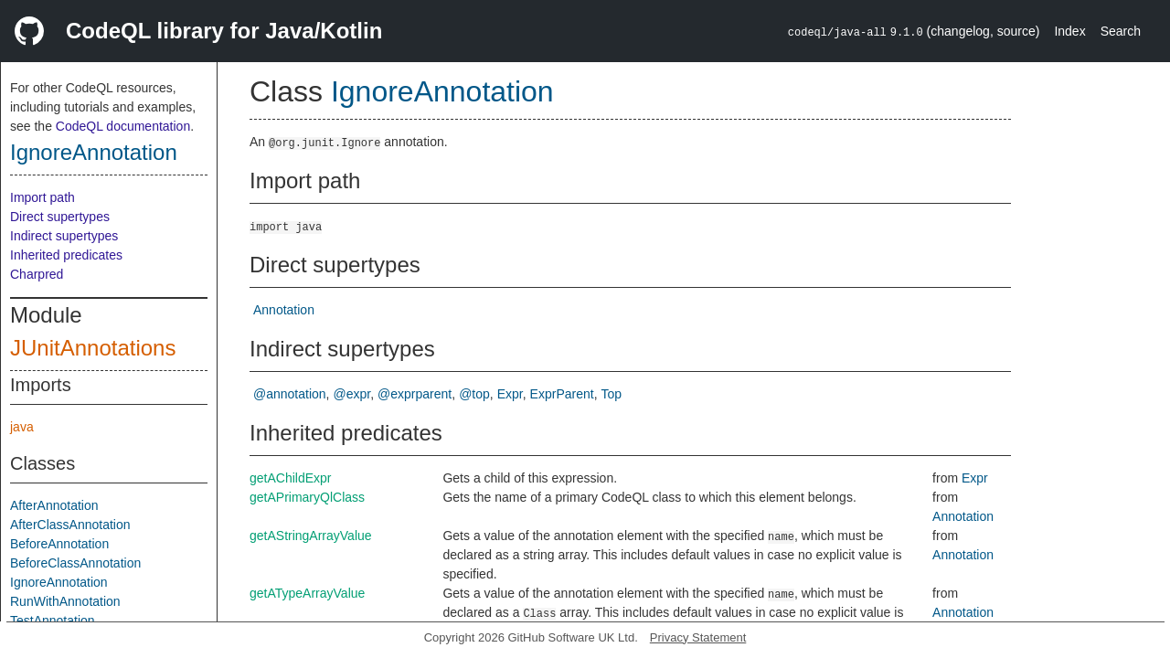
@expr (352, 394)
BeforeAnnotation (59, 543)
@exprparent (415, 394)
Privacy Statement (698, 637)
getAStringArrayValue (311, 535)
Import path (42, 197)
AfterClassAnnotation (70, 524)
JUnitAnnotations (93, 347)
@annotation (289, 394)
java (22, 426)
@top (474, 394)
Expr (510, 394)
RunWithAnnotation (65, 601)
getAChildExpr (291, 478)
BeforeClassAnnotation (75, 563)
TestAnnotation (52, 620)
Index (1069, 31)
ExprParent (562, 394)
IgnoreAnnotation (93, 152)
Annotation (283, 309)
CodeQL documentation (123, 126)
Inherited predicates (66, 255)
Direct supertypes (60, 216)
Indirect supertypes (64, 235)
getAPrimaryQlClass (307, 497)
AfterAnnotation (54, 505)
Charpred (36, 274)
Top (611, 394)
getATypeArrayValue (307, 593)
